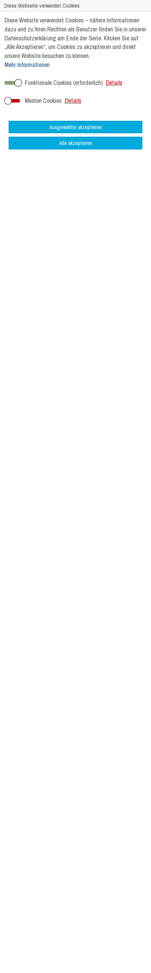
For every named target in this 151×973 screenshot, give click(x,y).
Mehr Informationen (27, 64)
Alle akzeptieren (75, 143)
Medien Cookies (43, 100)
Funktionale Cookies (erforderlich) (64, 82)
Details (114, 82)
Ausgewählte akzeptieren (75, 127)
